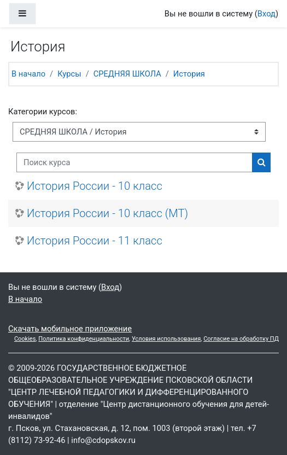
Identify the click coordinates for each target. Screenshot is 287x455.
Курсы (69, 74)
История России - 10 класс (94, 185)
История (189, 74)
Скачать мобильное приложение (70, 329)
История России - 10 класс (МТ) (107, 213)
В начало (28, 74)
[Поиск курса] (134, 162)
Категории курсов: (42, 111)
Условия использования (166, 338)
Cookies (25, 338)
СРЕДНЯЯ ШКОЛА (127, 74)
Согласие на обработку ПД (241, 338)
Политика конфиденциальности (83, 338)
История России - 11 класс (94, 240)
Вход (266, 14)
